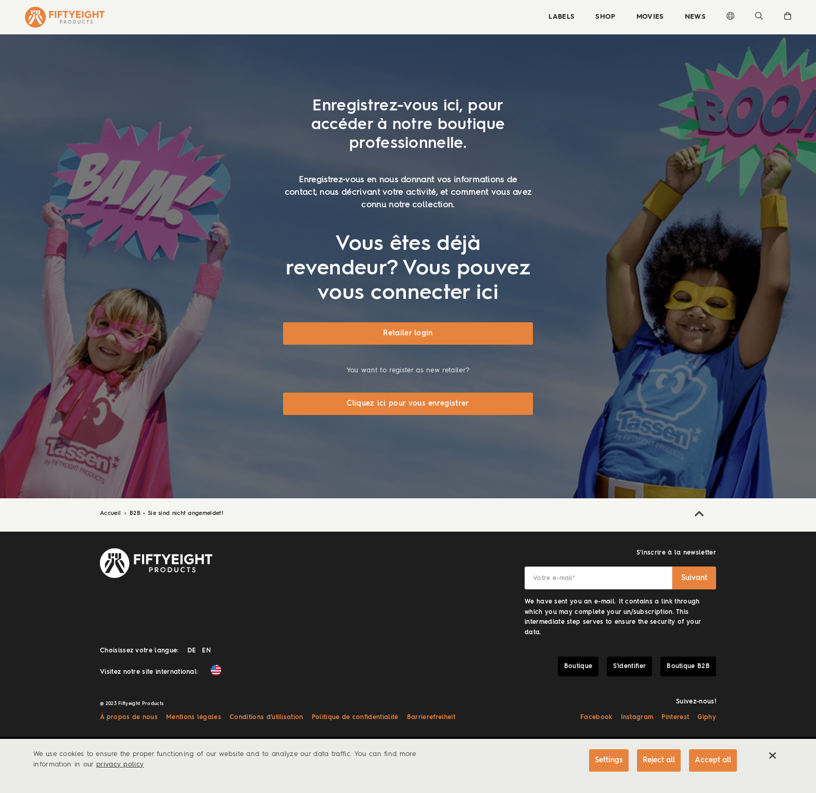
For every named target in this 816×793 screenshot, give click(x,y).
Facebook (596, 717)
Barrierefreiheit (431, 717)
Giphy (706, 717)
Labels (562, 17)
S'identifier (629, 666)
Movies (650, 17)
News (695, 17)
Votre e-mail (554, 578)
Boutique (578, 666)
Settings (609, 760)
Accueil (111, 514)
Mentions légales (193, 717)
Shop (605, 17)
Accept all (713, 760)
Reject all (659, 760)
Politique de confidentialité (355, 717)
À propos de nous (129, 717)
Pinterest (675, 717)
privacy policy (120, 764)
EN (206, 651)
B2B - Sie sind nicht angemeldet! (176, 514)
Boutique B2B (688, 666)
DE (191, 651)
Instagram (637, 717)
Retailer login (407, 333)
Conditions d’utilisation (266, 717)
